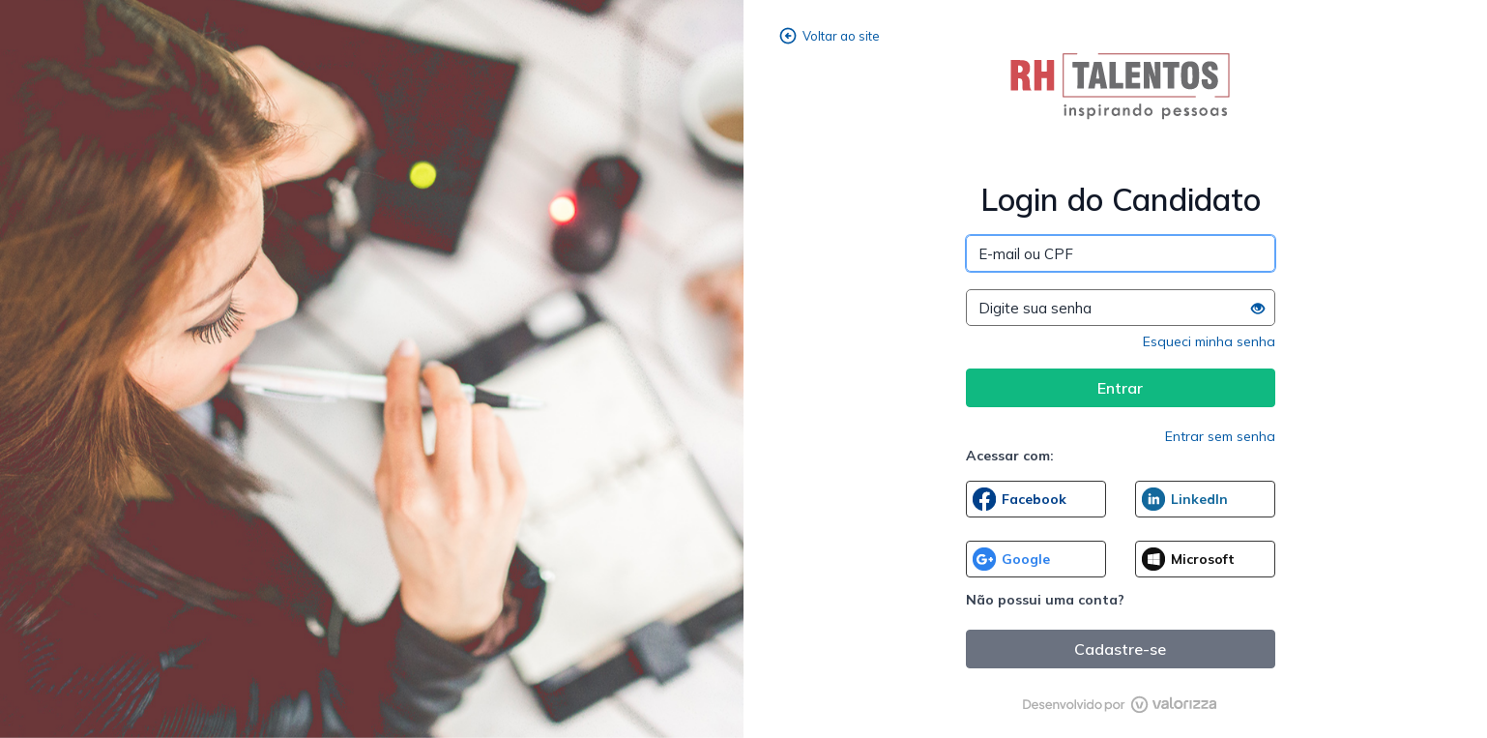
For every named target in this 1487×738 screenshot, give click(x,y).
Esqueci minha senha (1209, 341)
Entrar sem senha (1220, 436)
